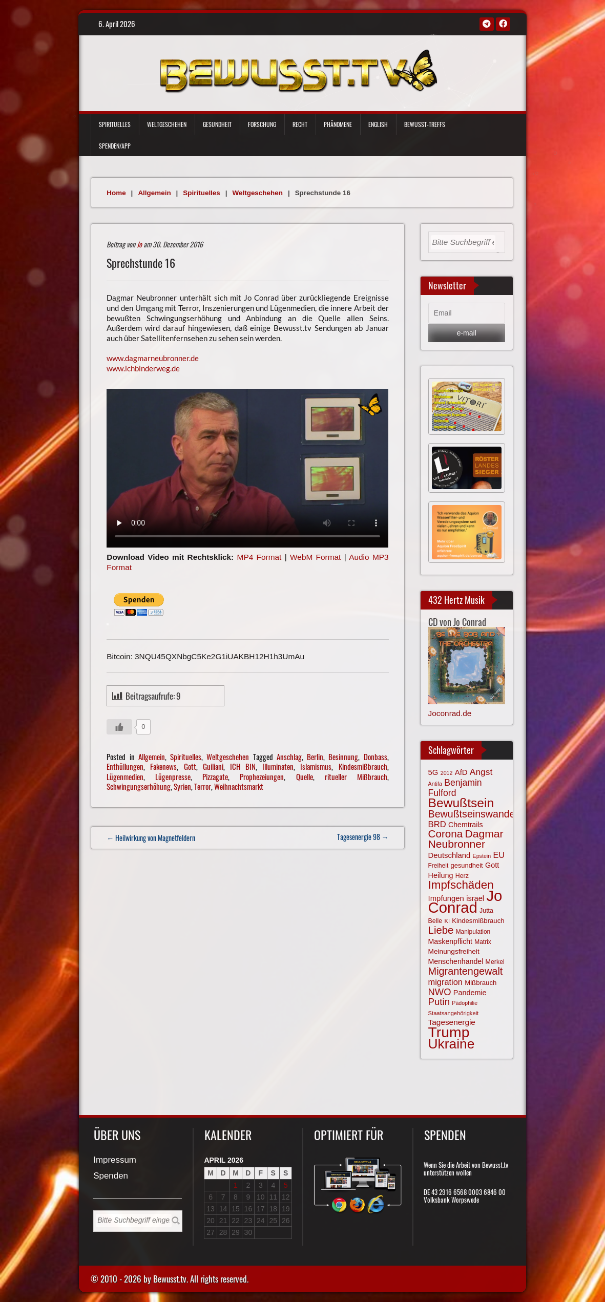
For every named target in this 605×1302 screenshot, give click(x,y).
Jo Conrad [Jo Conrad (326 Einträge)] (465, 901)
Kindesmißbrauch (363, 766)
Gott (190, 766)
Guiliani (213, 766)
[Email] (466, 313)
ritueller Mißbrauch (356, 776)
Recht (300, 124)
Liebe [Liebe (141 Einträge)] (441, 930)
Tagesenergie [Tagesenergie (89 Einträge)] (451, 1022)
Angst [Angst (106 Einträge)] (481, 772)
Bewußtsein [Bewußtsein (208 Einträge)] (461, 803)
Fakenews (163, 766)
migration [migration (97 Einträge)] (445, 981)
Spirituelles (115, 124)
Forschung (262, 124)
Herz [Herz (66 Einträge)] (462, 875)
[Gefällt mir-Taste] (119, 726)
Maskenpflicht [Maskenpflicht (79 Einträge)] (450, 941)
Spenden (110, 1176)
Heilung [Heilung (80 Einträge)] (440, 875)
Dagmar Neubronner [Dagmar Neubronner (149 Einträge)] (466, 839)
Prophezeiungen (262, 776)
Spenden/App (115, 145)
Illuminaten (278, 766)
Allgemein (154, 193)
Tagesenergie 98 (363, 836)
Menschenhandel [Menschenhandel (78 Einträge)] (456, 961)
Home (116, 193)
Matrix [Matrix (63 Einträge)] (482, 942)
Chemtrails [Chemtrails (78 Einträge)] (465, 825)
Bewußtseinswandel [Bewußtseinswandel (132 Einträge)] (472, 814)
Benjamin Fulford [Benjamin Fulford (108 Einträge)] (455, 788)
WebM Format (315, 557)
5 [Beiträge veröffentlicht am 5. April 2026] (286, 1185)
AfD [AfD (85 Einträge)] (461, 772)
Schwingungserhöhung (139, 786)
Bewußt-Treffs (424, 124)
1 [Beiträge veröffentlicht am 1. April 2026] (236, 1185)
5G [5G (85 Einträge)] (433, 772)
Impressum (114, 1160)
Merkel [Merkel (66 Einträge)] (495, 961)
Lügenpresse (173, 776)
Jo (139, 244)
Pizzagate (215, 776)
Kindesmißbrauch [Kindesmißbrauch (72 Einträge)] (478, 921)
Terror (202, 786)
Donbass (375, 756)
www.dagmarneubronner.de (153, 358)
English (378, 124)
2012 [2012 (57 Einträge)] (447, 773)
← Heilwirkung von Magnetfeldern (151, 837)
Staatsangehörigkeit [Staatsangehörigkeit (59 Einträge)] (453, 1013)
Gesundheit (217, 124)
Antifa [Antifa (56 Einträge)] (435, 784)
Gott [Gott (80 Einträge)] (492, 865)
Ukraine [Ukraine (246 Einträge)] (451, 1044)
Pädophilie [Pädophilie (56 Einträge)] (464, 1003)
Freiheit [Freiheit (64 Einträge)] (438, 865)
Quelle (304, 776)
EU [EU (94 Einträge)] (498, 854)
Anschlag (289, 756)
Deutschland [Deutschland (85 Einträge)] (449, 855)
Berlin (315, 756)
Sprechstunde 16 (141, 263)
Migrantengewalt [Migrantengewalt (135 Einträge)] (465, 971)
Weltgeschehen (166, 124)
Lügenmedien (125, 776)
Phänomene (338, 124)
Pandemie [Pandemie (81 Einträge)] (470, 993)
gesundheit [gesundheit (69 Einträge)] (467, 865)
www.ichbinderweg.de (143, 368)
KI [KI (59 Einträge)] (447, 921)
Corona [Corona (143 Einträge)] (445, 833)
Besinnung (343, 756)
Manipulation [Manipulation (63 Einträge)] (473, 931)
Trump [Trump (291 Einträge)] (449, 1032)
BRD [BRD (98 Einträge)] (437, 824)
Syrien (182, 786)
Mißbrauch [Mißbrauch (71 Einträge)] (480, 982)
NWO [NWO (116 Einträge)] (439, 991)
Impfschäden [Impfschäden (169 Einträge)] (461, 884)
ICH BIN (243, 766)
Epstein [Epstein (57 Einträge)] (482, 856)
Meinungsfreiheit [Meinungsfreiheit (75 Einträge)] (453, 951)
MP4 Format (259, 557)
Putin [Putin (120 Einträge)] (439, 1001)
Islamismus (315, 766)
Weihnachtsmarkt (238, 786)
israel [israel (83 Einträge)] (475, 898)
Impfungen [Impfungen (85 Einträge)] (446, 898)
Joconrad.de (450, 713)
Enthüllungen (125, 766)
